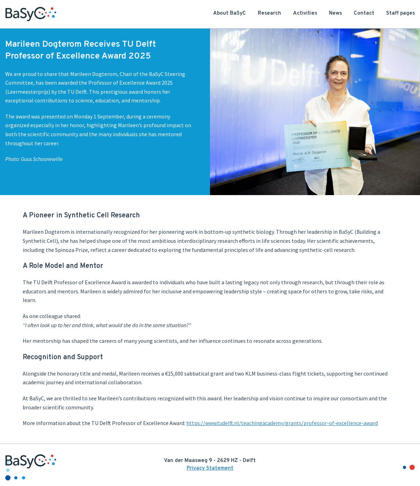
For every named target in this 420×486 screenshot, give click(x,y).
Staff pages (400, 13)
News (335, 13)
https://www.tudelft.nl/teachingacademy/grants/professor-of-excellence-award (282, 422)
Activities (305, 13)
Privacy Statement (210, 468)
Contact (364, 13)
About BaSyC (229, 13)
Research (269, 13)
